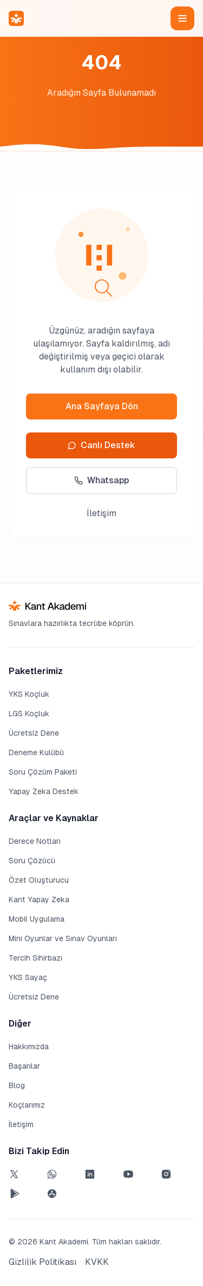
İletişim (101, 513)
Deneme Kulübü (36, 752)
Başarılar (24, 1066)
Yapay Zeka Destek (43, 791)
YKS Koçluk (29, 694)
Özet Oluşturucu (39, 880)
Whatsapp (101, 480)
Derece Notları (35, 841)
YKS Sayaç (28, 977)
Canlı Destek (101, 445)
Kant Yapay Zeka (39, 899)
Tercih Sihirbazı (35, 958)
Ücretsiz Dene (34, 733)
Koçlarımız (27, 1105)
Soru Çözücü (32, 860)
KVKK (97, 1262)
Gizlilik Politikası (42, 1262)
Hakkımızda (29, 1046)
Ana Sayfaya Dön (102, 406)
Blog (17, 1085)
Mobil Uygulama (36, 919)
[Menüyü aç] (182, 18)
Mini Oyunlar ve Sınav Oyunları (63, 938)
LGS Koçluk (29, 713)
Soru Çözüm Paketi (43, 772)
